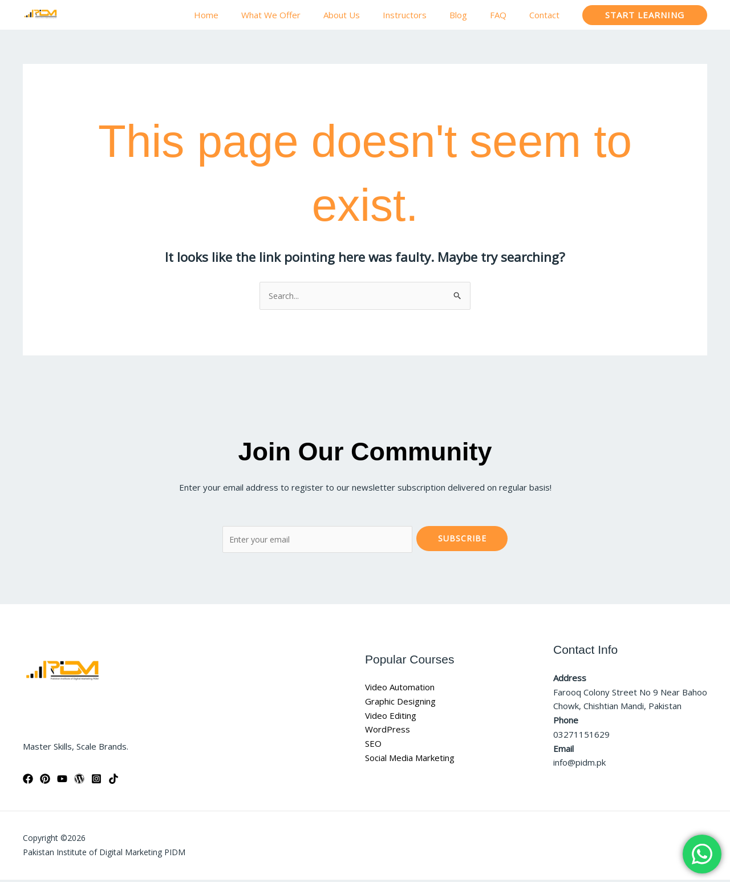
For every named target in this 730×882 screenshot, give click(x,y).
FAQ (506, 15)
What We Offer (302, 15)
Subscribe (462, 539)
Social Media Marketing (410, 760)
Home (243, 15)
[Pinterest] (45, 781)
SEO (373, 745)
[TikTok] (113, 781)
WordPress (387, 731)
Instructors (425, 15)
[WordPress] (79, 781)
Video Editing (390, 717)
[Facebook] (28, 781)
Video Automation (400, 689)
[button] (644, 15)
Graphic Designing (400, 703)
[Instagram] (96, 781)
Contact (547, 15)
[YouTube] (62, 781)
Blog (472, 15)
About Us (367, 15)
